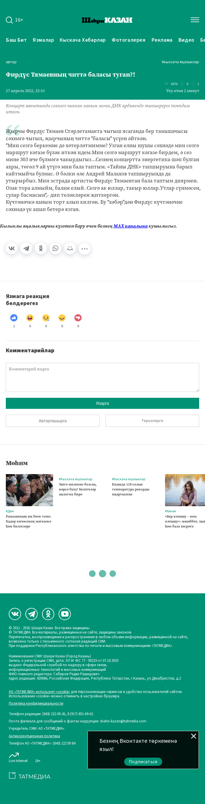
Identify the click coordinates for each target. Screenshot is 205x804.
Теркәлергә (152, 421)
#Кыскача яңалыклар (180, 62)
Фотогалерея (129, 39)
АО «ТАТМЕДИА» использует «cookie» (39, 692)
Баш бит (16, 39)
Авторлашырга (52, 420)
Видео (186, 39)
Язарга (102, 403)
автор (11, 62)
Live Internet (18, 756)
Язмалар (43, 39)
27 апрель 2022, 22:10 (25, 91)
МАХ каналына (130, 226)
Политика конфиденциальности (36, 703)
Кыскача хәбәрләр (83, 39)
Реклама (162, 39)
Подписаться (143, 762)
